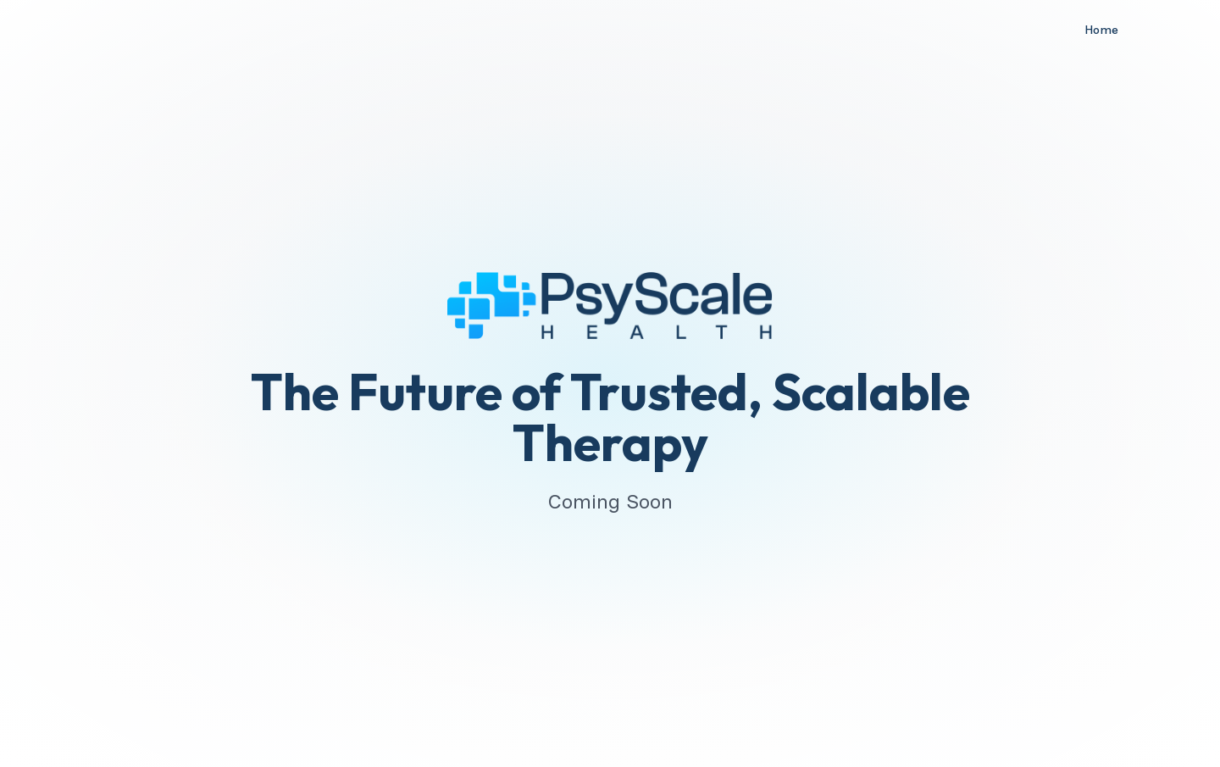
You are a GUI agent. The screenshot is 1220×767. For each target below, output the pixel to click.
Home (1101, 30)
